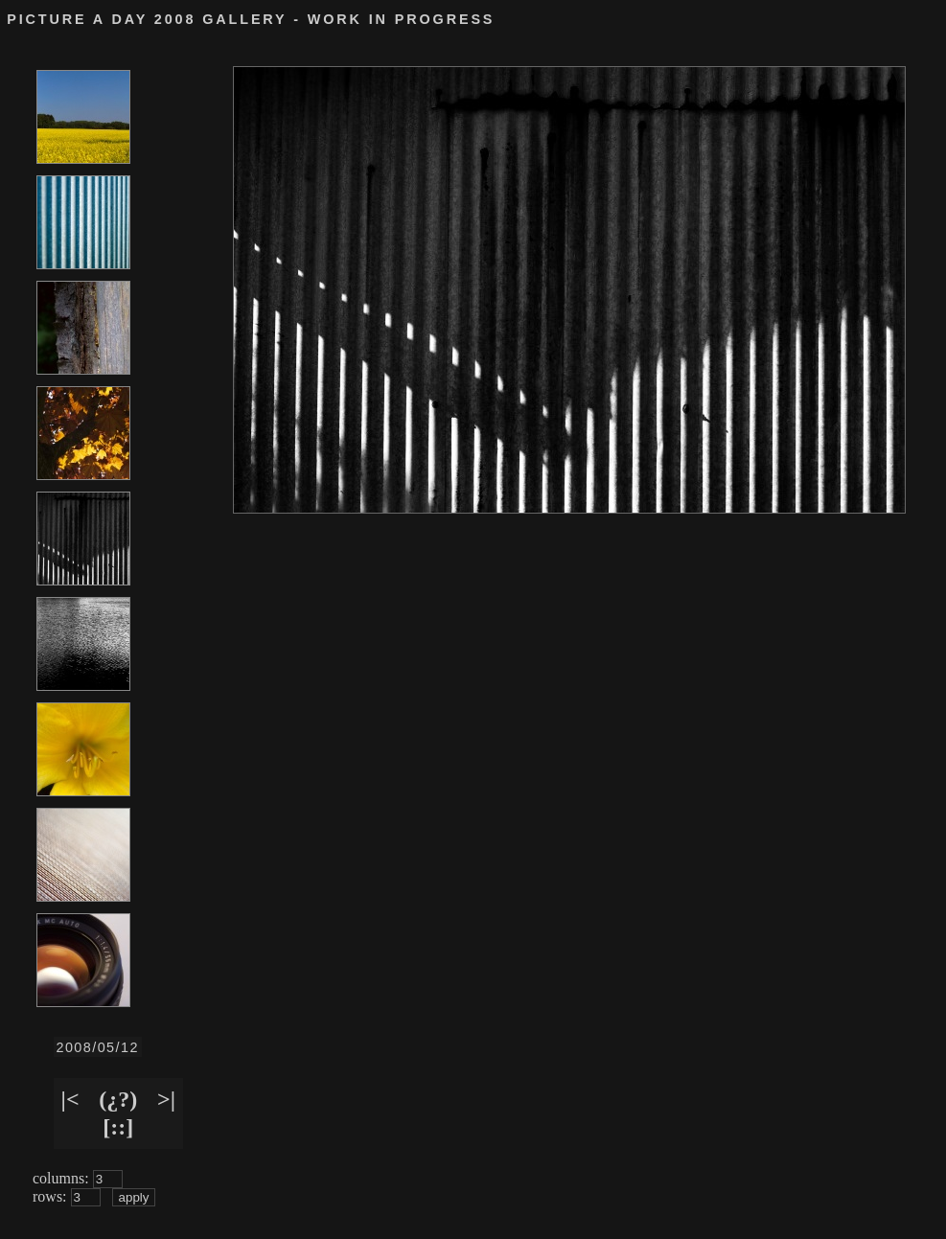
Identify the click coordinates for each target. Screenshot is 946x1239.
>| (166, 1099)
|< (70, 1099)
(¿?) (118, 1099)
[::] (118, 1126)
